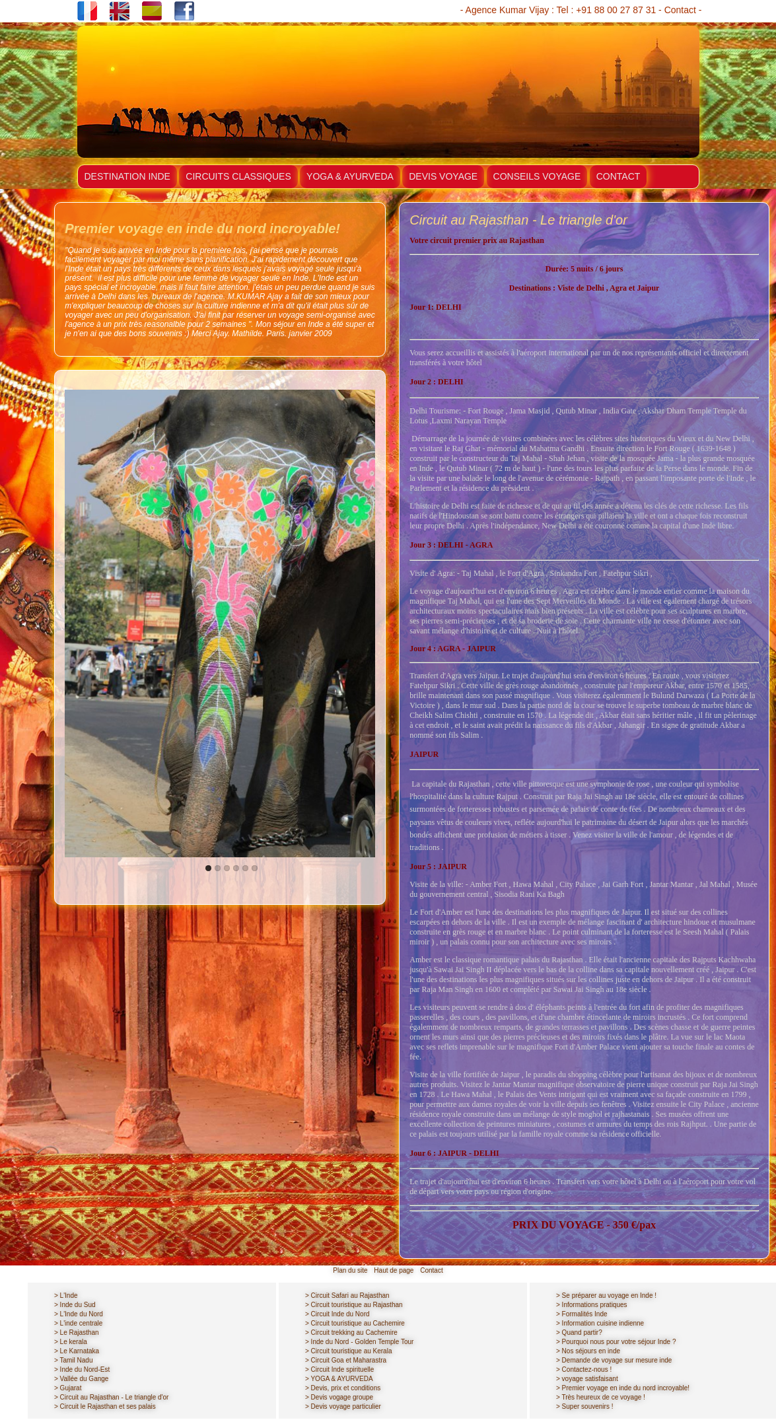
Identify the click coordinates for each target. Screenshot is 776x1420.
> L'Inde (66, 1295)
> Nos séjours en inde (588, 1351)
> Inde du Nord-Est (82, 1369)
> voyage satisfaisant (587, 1378)
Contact (680, 10)
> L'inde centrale (78, 1323)
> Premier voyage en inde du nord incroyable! (622, 1388)
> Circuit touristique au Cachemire (355, 1323)
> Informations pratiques (591, 1304)
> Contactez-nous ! (584, 1369)
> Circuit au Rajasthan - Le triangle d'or (111, 1397)
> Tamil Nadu (73, 1360)
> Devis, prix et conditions (342, 1388)
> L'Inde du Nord (78, 1314)
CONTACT (618, 176)
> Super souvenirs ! (584, 1406)
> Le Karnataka (76, 1351)
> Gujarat (67, 1388)
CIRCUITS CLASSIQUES (238, 176)
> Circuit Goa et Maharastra (345, 1360)
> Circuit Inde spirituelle (339, 1369)
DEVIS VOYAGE (443, 176)
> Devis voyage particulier (343, 1406)
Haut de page (393, 1270)
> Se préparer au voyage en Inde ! (606, 1295)
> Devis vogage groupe (339, 1397)
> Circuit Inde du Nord (337, 1314)
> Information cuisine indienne (600, 1323)
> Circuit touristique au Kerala (348, 1351)
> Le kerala (70, 1341)
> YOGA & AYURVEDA (339, 1378)
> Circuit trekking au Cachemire (351, 1332)
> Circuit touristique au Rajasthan (354, 1304)
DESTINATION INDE (127, 176)
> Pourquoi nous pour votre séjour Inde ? (616, 1341)
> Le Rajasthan (76, 1332)
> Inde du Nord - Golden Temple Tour (359, 1341)
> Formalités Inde (582, 1314)
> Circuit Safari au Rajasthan (347, 1295)
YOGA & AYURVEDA (350, 176)
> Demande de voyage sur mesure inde (614, 1360)
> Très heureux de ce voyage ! (600, 1397)
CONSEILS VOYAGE (537, 176)
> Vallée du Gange (81, 1378)
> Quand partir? (579, 1332)
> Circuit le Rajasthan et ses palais (105, 1406)
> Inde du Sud (75, 1304)
